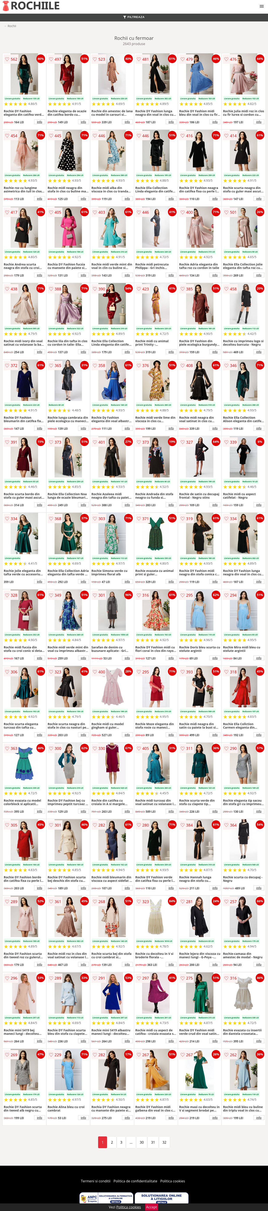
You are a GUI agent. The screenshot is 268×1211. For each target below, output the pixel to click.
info (39, 122)
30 (142, 1142)
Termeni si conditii (95, 1181)
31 (153, 1142)
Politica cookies (172, 1181)
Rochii (12, 26)
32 (164, 1142)
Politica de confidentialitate (135, 1181)
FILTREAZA (134, 17)
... (131, 1142)
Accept (151, 1207)
